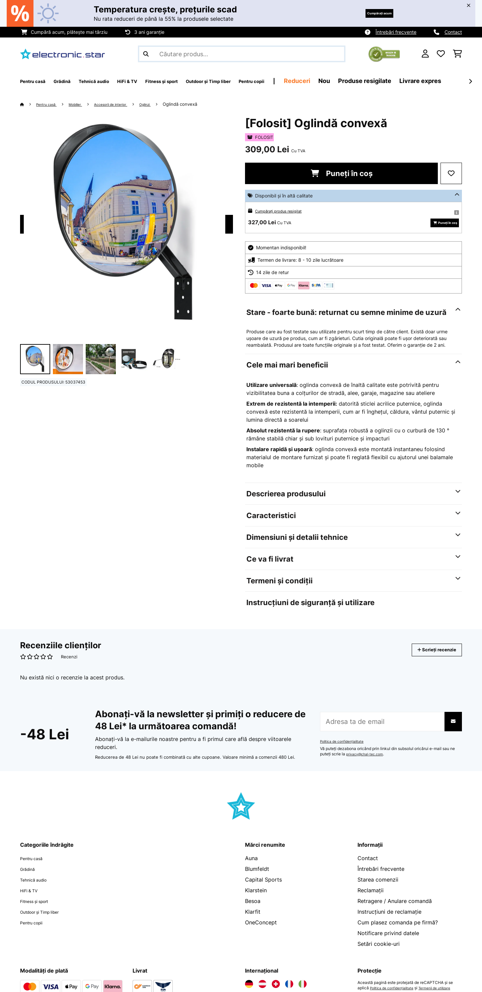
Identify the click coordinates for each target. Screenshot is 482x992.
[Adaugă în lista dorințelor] (451, 173)
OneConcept (261, 932)
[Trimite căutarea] (146, 54)
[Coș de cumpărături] (457, 54)
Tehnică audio (37, 889)
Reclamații (370, 900)
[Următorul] (470, 81)
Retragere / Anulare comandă (394, 911)
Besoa (252, 911)
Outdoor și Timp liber (47, 921)
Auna (251, 868)
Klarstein (256, 900)
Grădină (30, 879)
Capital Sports (263, 889)
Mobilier (84, 104)
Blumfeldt (257, 879)
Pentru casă (50, 104)
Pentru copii (35, 932)
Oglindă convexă (205, 104)
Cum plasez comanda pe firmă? (397, 932)
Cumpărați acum (368, 13)
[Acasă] (28, 104)
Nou (394, 80)
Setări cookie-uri (378, 953)
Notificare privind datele (388, 943)
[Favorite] (441, 54)
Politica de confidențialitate (345, 751)
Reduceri (367, 80)
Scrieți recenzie (429, 659)
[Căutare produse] (241, 54)
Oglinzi (168, 104)
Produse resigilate (434, 80)
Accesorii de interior (127, 104)
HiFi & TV (32, 900)
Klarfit (252, 921)
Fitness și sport (39, 911)
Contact (453, 32)
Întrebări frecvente (396, 32)
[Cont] (425, 54)
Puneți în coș (342, 173)
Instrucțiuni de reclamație (389, 921)
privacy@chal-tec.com (367, 764)
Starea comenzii (377, 889)
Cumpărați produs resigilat (284, 211)
